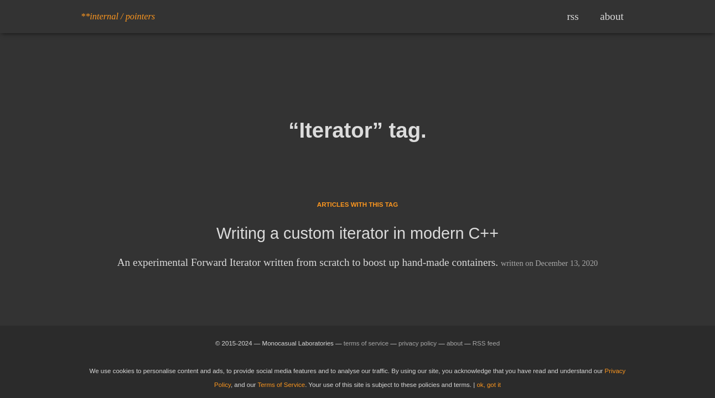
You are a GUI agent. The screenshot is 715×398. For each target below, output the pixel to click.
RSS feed (486, 343)
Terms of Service (281, 384)
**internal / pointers (118, 16)
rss (572, 16)
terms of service (366, 343)
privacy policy (417, 343)
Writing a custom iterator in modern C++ (357, 233)
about (612, 16)
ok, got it (488, 384)
